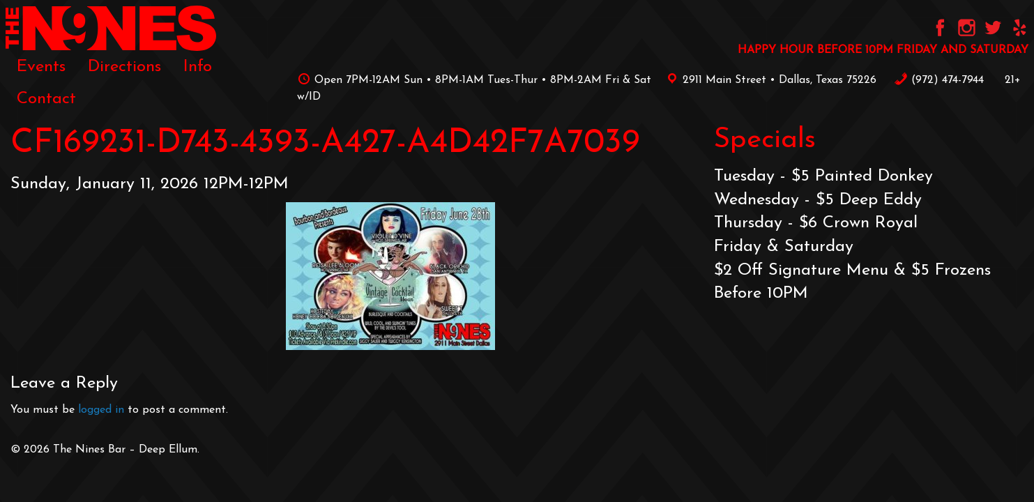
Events (41, 67)
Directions (124, 67)
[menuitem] (41, 67)
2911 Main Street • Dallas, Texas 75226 (769, 80)
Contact (46, 99)
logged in (101, 410)
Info (197, 67)
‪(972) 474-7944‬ (939, 80)
